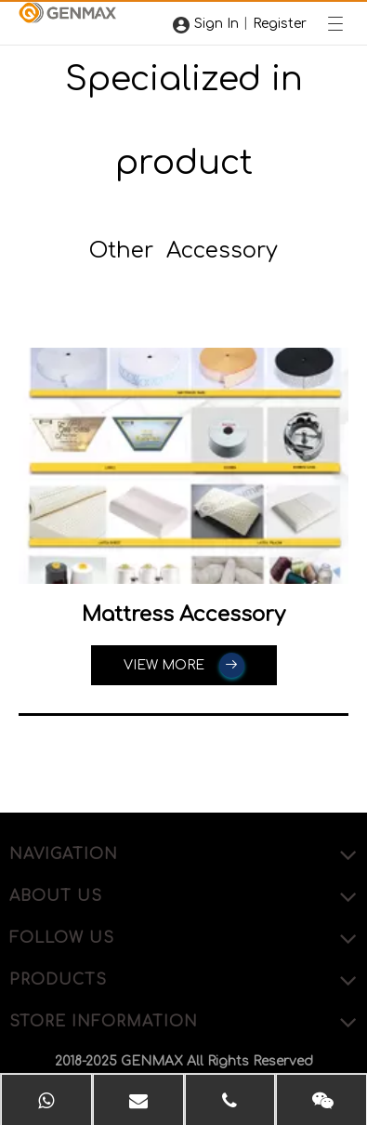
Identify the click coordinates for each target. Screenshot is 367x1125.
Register (280, 24)
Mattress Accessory (183, 614)
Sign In (216, 24)
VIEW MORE (184, 665)
